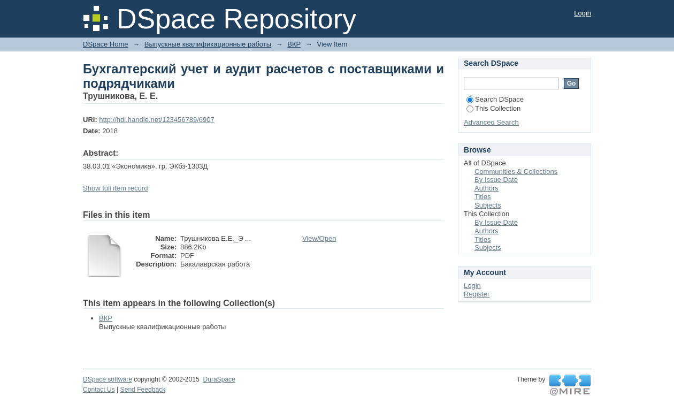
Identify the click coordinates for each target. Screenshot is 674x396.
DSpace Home (105, 44)
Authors (486, 188)
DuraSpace (219, 379)
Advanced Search (491, 122)
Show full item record (115, 188)
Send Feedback (143, 389)
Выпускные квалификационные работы (207, 44)
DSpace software (107, 379)
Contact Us (99, 389)
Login (582, 13)
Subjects (487, 205)
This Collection (493, 108)
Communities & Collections (515, 171)
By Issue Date (496, 180)
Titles (482, 197)
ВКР (294, 44)
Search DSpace (495, 99)
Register (476, 294)
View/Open (319, 238)
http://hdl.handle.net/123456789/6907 (156, 120)
